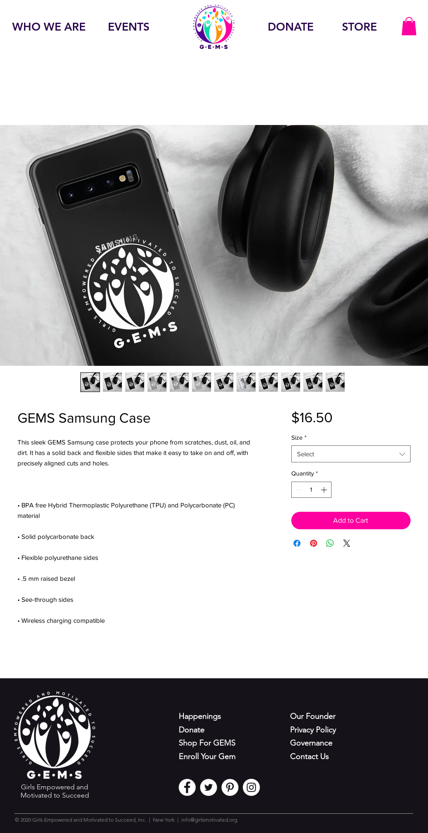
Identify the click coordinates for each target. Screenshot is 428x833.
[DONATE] (290, 26)
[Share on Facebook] (297, 543)
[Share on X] (347, 543)
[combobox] (351, 453)
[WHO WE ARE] (48, 26)
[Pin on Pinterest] (313, 543)
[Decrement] (298, 489)
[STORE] (359, 26)
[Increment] (324, 489)
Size (299, 437)
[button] (409, 26)
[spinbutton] (311, 489)
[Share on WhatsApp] (330, 543)
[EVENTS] (128, 26)
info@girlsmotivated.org (209, 819)
